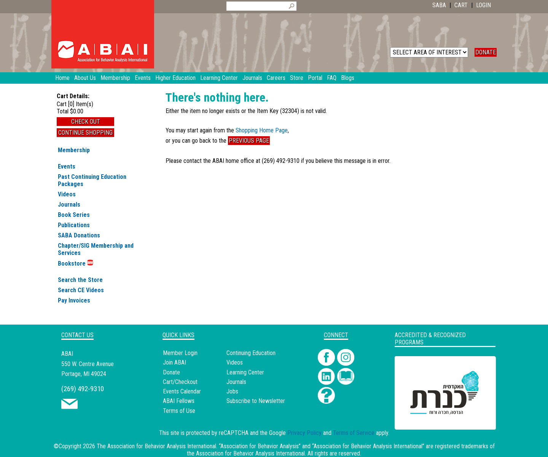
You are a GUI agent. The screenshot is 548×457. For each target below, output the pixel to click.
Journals (69, 204)
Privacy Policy (304, 432)
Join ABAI (174, 362)
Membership (74, 150)
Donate (171, 372)
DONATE (485, 52)
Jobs (232, 391)
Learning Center (245, 372)
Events (66, 166)
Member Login (180, 353)
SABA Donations (79, 235)
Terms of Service (353, 432)
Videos (67, 194)
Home (62, 77)
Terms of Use (179, 410)
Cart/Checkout (180, 381)
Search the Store (80, 279)
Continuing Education (251, 353)
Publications (74, 225)
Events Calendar (182, 391)
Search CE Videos (81, 290)
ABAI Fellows (178, 400)
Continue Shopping (85, 132)
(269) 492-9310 (82, 388)
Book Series (74, 214)
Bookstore (75, 263)
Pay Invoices (74, 300)
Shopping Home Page (262, 130)
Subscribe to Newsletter (255, 400)
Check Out (85, 121)
